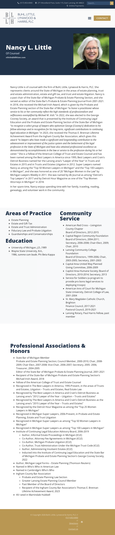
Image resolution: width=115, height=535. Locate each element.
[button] (89, 18)
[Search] (112, 3)
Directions (73, 523)
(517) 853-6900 (72, 517)
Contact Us (73, 529)
